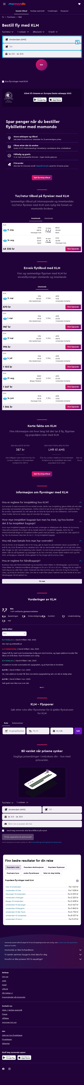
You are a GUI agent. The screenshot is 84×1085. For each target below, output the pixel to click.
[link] (42, 177)
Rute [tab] (6, 723)
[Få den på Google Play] (40, 100)
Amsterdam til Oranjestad (16, 916)
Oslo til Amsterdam (13, 887)
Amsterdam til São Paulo (15, 912)
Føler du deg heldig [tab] (51, 873)
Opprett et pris (42, 166)
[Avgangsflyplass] (44, 39)
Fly (3, 17)
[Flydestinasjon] (44, 47)
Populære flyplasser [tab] (56, 867)
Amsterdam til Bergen (14, 898)
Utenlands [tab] (48, 218)
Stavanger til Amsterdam (16, 894)
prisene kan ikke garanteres (67, 942)
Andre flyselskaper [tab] (31, 873)
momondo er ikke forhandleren (43, 950)
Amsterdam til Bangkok (15, 908)
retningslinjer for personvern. (52, 842)
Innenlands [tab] (35, 218)
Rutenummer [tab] (17, 723)
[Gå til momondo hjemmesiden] (17, 4)
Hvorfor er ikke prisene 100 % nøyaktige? (43, 959)
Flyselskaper (11, 17)
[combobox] (8, 31)
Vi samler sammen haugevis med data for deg (43, 954)
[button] (4, 4)
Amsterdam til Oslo (13, 890)
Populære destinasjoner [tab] (34, 867)
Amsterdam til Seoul (14, 919)
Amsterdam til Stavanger (16, 905)
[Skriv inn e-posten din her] (44, 824)
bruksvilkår (35, 842)
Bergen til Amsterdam (14, 901)
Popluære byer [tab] (13, 873)
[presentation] (55, 100)
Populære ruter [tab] (13, 867)
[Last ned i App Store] (55, 100)
